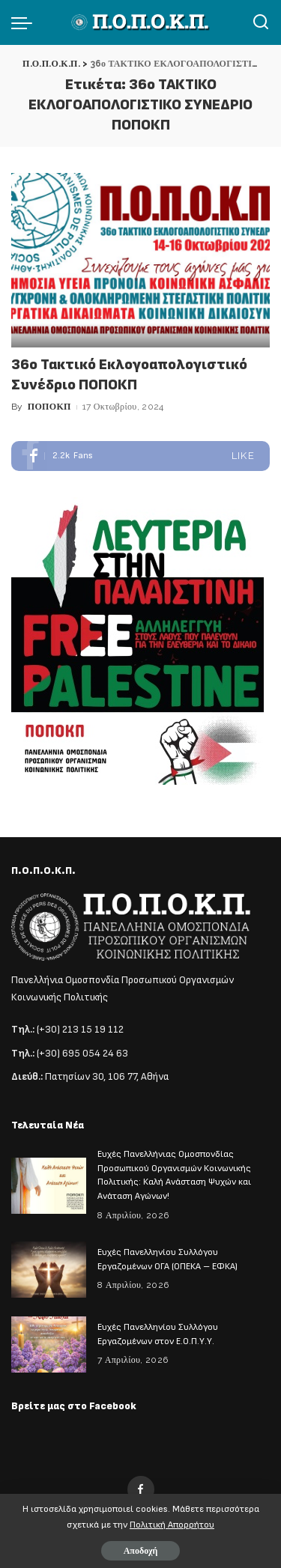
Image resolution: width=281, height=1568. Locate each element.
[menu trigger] (25, 22)
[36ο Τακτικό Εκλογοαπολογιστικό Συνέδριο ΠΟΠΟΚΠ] (140, 260)
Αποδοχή (141, 1551)
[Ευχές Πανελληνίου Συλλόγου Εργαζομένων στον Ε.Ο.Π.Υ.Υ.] (48, 1344)
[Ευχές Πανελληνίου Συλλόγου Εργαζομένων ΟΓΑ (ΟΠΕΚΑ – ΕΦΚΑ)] (48, 1270)
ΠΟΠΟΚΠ (49, 406)
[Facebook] (140, 1489)
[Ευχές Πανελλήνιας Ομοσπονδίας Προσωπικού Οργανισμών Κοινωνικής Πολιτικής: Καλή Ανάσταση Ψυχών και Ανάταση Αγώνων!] (48, 1186)
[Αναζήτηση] (261, 22)
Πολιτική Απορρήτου (172, 1525)
